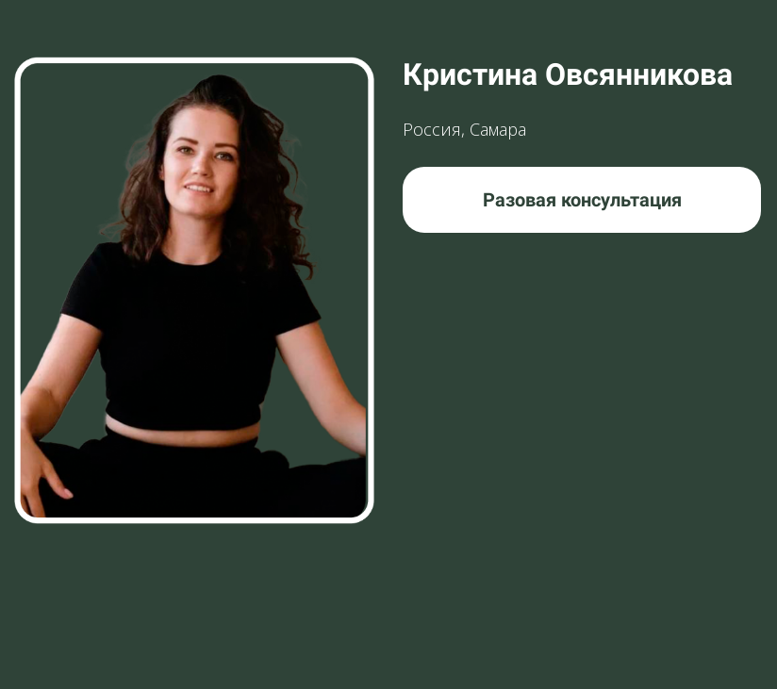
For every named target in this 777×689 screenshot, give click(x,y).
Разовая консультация (582, 200)
